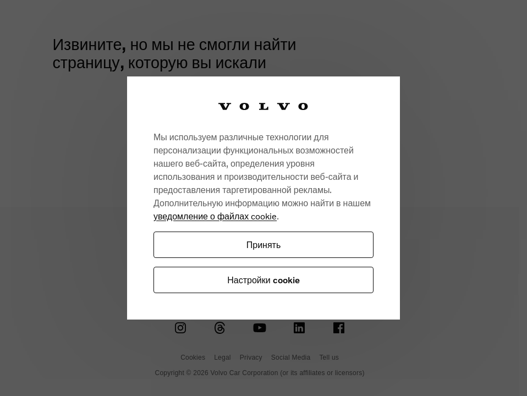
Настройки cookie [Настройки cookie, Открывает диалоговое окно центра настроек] (263, 279)
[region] (263, 198)
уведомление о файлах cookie (215, 216)
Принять (263, 244)
